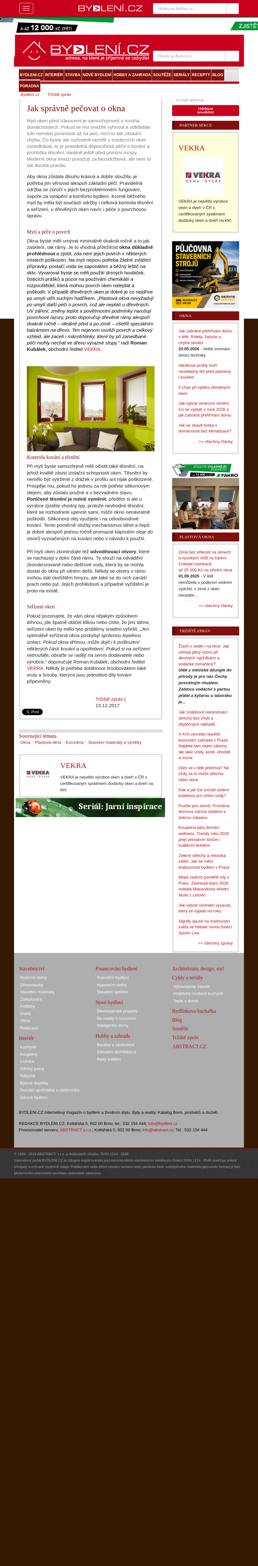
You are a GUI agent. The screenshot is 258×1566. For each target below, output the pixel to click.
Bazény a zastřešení (115, 1044)
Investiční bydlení (113, 977)
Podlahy (27, 1006)
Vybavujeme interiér (191, 986)
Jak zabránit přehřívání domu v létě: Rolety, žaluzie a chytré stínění (205, 337)
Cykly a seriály (187, 977)
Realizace (29, 1028)
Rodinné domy (33, 977)
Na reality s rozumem (116, 1018)
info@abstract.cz (157, 1129)
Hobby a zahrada (112, 1036)
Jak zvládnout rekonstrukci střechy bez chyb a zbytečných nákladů (202, 718)
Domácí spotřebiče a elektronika (50, 1090)
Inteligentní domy (112, 1025)
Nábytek (27, 1075)
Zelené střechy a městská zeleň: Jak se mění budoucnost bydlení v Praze (204, 861)
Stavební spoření (112, 992)
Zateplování (31, 999)
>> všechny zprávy (215, 943)
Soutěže (180, 1028)
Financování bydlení (116, 968)
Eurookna (75, 742)
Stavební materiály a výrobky (114, 742)
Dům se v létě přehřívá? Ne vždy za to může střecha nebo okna (203, 773)
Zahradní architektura (116, 1051)
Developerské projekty (117, 1011)
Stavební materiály (37, 992)
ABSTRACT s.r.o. (76, 1129)
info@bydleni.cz (163, 1123)
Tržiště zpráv (109, 699)
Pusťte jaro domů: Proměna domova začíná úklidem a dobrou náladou (204, 811)
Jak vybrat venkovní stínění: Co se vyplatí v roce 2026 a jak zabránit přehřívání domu (204, 409)
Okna (25, 742)
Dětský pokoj (32, 1068)
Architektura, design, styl (198, 968)
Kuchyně (28, 1047)
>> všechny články (216, 441)
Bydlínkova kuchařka (194, 1011)
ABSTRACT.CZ (189, 1046)
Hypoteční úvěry (112, 984)
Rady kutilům (109, 1059)
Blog (177, 1020)
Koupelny (28, 1054)
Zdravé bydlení (34, 1097)
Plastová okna (48, 742)
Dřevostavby (31, 984)
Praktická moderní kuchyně (198, 993)
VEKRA (92, 349)
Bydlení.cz (30, 94)
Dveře (25, 1013)
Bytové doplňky (34, 1083)
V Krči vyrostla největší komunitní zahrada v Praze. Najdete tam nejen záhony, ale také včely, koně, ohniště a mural (204, 746)
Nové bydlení (109, 1002)
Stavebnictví (31, 968)
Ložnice (27, 1061)
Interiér (26, 1038)
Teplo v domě (185, 1000)
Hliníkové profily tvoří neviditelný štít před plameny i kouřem (204, 371)
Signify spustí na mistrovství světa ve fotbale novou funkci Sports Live (205, 927)
